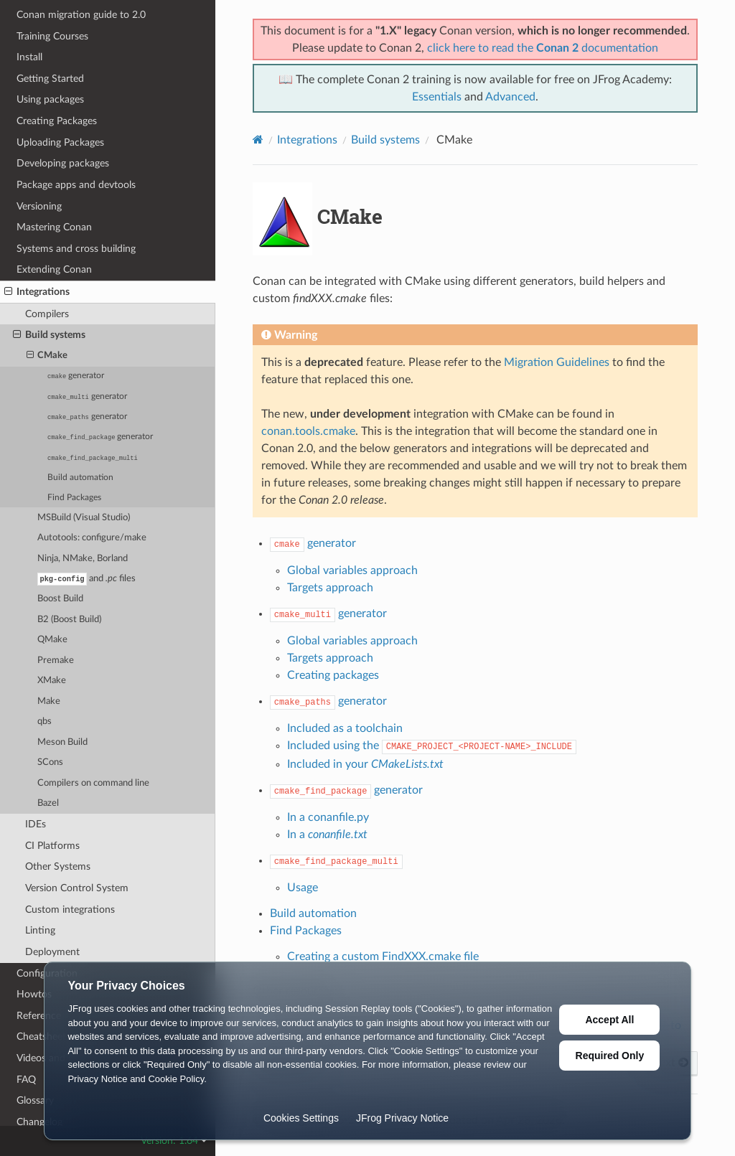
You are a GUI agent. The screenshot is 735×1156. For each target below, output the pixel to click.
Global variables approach (352, 570)
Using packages (50, 98)
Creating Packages (57, 120)
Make (48, 701)
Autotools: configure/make (91, 537)
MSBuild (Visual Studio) (83, 517)
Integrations (37, 291)
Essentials (437, 97)
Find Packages (74, 497)
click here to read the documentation (542, 48)
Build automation (80, 477)
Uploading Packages (60, 141)
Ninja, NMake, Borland (82, 558)
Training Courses (52, 35)
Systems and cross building (76, 248)
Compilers (47, 313)
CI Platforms (52, 845)
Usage (302, 887)
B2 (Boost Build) (69, 619)
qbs (44, 721)
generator (75, 375)
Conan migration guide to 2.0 (81, 14)
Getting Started (50, 77)
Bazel (48, 803)
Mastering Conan (54, 226)
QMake (52, 639)
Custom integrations (70, 909)
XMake (51, 680)
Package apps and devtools (76, 184)
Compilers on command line (93, 783)
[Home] (258, 139)
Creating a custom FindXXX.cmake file (383, 956)
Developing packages (63, 162)
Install (29, 56)
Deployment (52, 951)
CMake (47, 355)
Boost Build (60, 598)
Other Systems (57, 866)
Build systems (49, 334)
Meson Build (62, 742)
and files (86, 578)
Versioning (39, 205)
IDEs (35, 824)
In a (327, 834)
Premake (55, 660)
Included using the (431, 745)
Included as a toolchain (345, 728)
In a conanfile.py (328, 817)
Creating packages (333, 675)
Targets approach (330, 587)
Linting (40, 930)
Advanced (510, 97)
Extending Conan (54, 268)
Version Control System (76, 888)
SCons (50, 762)
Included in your (365, 764)
